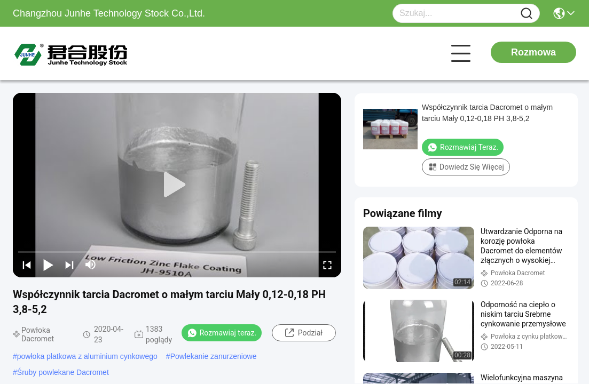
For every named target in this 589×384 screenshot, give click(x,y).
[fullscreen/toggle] (327, 265)
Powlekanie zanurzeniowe (213, 356)
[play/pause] (48, 265)
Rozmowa (533, 52)
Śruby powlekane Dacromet (63, 372)
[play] (177, 185)
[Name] (526, 13)
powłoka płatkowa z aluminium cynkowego (87, 356)
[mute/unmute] (90, 265)
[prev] (26, 265)
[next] (69, 265)
